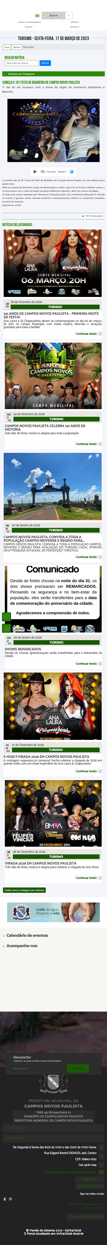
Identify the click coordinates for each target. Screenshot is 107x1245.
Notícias (16, 47)
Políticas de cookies (93, 1207)
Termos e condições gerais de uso (86, 1204)
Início (7, 47)
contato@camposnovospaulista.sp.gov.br (70, 1172)
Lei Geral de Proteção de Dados (85, 1216)
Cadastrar (78, 1068)
